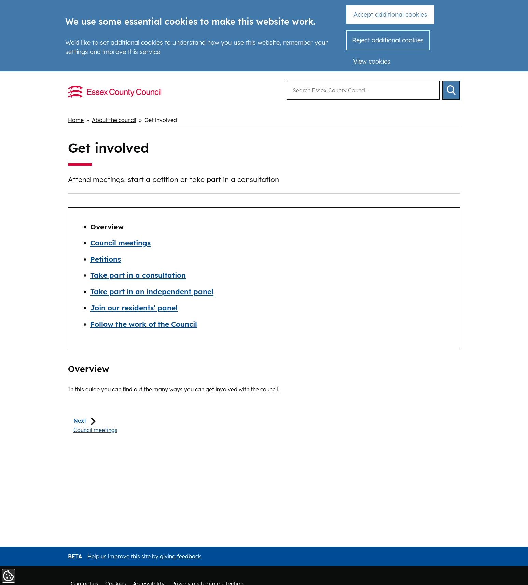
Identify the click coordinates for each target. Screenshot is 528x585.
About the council (114, 120)
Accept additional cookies (390, 14)
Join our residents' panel (134, 307)
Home (76, 120)
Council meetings (120, 242)
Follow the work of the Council (143, 323)
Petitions (105, 259)
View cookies (371, 61)
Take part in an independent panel (151, 291)
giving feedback (180, 556)
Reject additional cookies (388, 40)
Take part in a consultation (138, 275)
